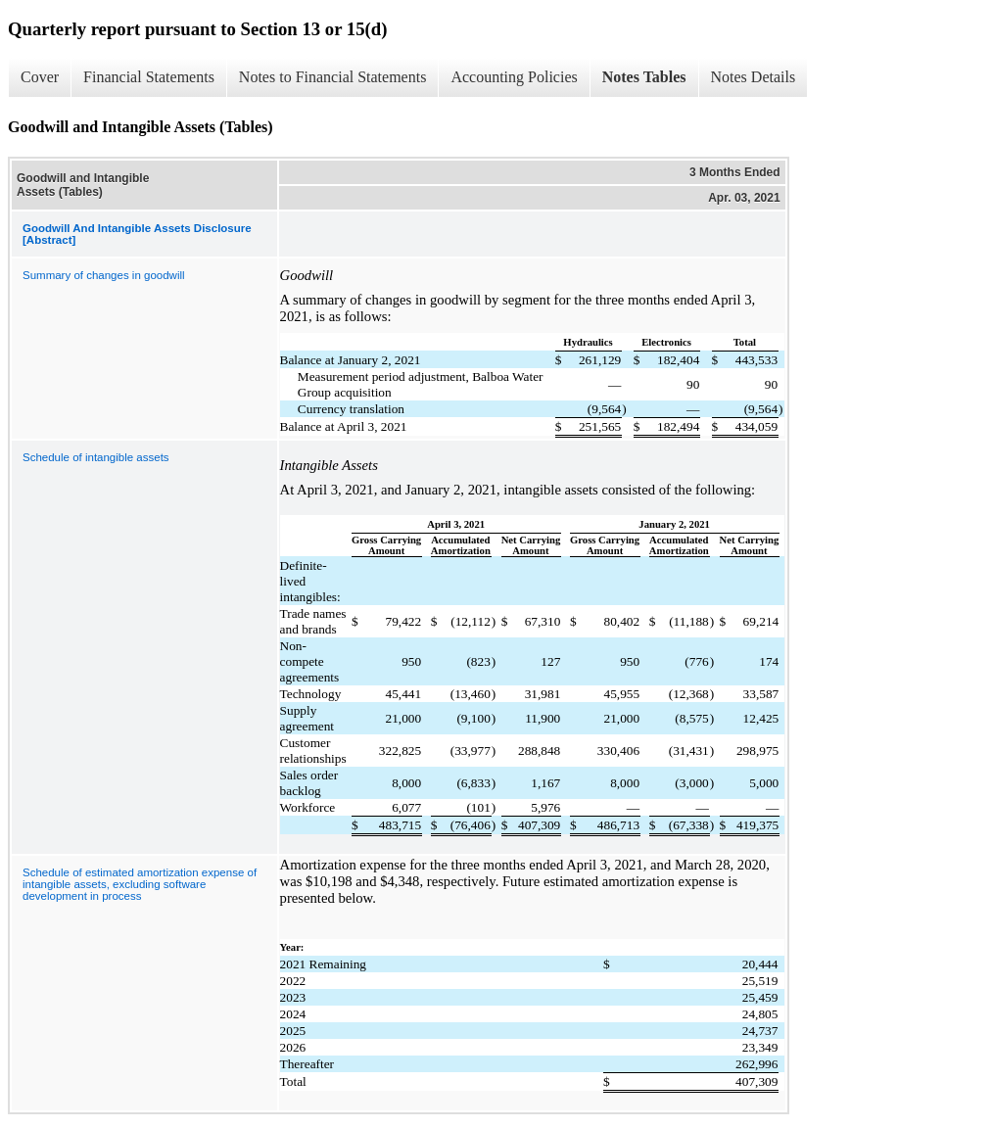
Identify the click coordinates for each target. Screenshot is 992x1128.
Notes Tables (644, 77)
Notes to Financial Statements (333, 77)
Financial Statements (148, 77)
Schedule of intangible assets (96, 457)
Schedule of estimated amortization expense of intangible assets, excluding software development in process (140, 884)
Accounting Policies (513, 77)
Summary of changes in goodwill (104, 275)
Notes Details (753, 77)
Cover (40, 77)
